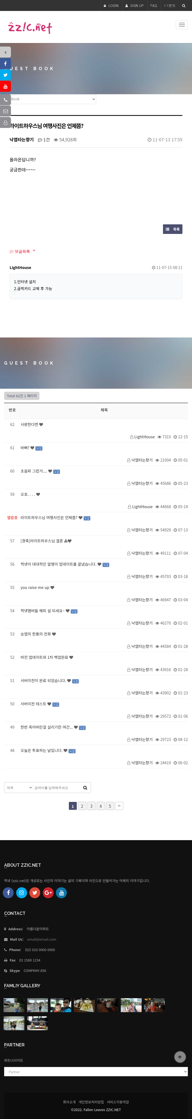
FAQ (153, 5)
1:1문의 (169, 5)
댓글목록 (20, 251)
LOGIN (111, 5)
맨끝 (119, 806)
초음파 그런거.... (34, 471)
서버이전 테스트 (34, 703)
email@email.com (41, 939)
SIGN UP (134, 5)
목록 (173, 229)
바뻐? (25, 447)
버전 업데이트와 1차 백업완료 (45, 657)
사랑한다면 (30, 424)
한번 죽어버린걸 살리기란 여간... (47, 727)
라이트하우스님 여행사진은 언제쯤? (50, 517)
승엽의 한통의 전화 (36, 634)
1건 (44, 139)
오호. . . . (28, 494)
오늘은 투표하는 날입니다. (42, 750)
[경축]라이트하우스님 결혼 (42, 540)
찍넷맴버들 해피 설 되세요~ (43, 610)
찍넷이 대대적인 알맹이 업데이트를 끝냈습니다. (59, 564)
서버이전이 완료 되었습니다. (44, 680)
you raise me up (35, 587)
